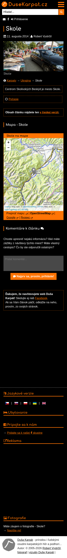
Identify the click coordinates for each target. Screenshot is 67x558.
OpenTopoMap (11, 210)
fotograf (22, 552)
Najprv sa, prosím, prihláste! (33, 276)
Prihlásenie (19, 19)
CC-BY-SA (22, 210)
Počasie (13, 99)
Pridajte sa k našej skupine (24, 432)
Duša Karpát (25, 539)
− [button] (8, 148)
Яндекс (25, 217)
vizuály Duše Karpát (41, 552)
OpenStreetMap (29, 207)
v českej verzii (49, 112)
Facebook (41, 298)
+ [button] (8, 142)
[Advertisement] (32, 348)
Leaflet (7, 207)
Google (10, 217)
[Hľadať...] (30, 12)
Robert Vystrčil (51, 548)
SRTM (40, 207)
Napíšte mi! (14, 530)
